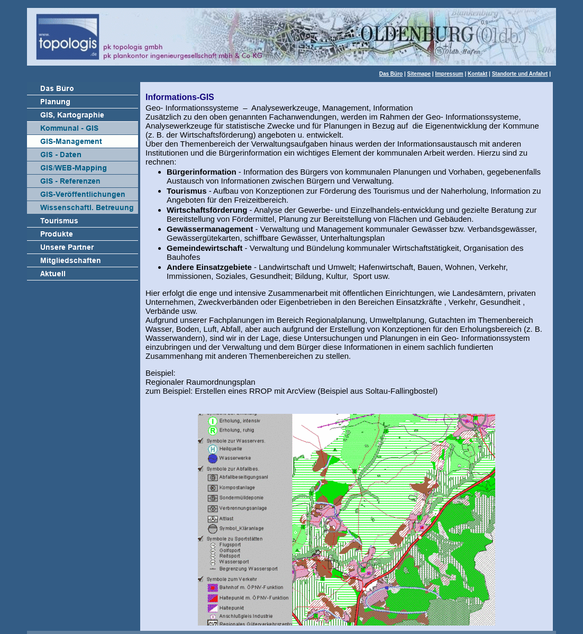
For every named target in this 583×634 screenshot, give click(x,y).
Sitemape (419, 74)
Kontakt (477, 74)
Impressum (449, 74)
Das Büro (391, 74)
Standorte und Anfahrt (520, 74)
